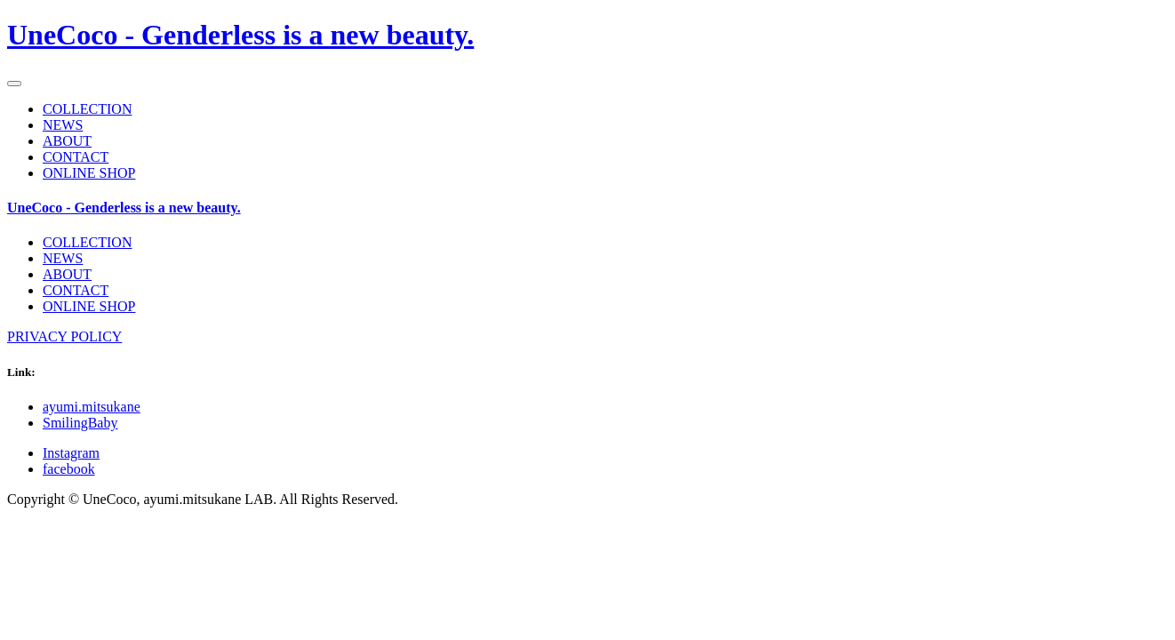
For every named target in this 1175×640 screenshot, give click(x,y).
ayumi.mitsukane (91, 406)
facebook (69, 468)
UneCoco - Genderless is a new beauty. (240, 35)
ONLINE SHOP (89, 172)
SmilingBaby (80, 422)
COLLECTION (87, 108)
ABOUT (67, 140)
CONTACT (75, 156)
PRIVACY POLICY (64, 336)
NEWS (63, 124)
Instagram (71, 452)
